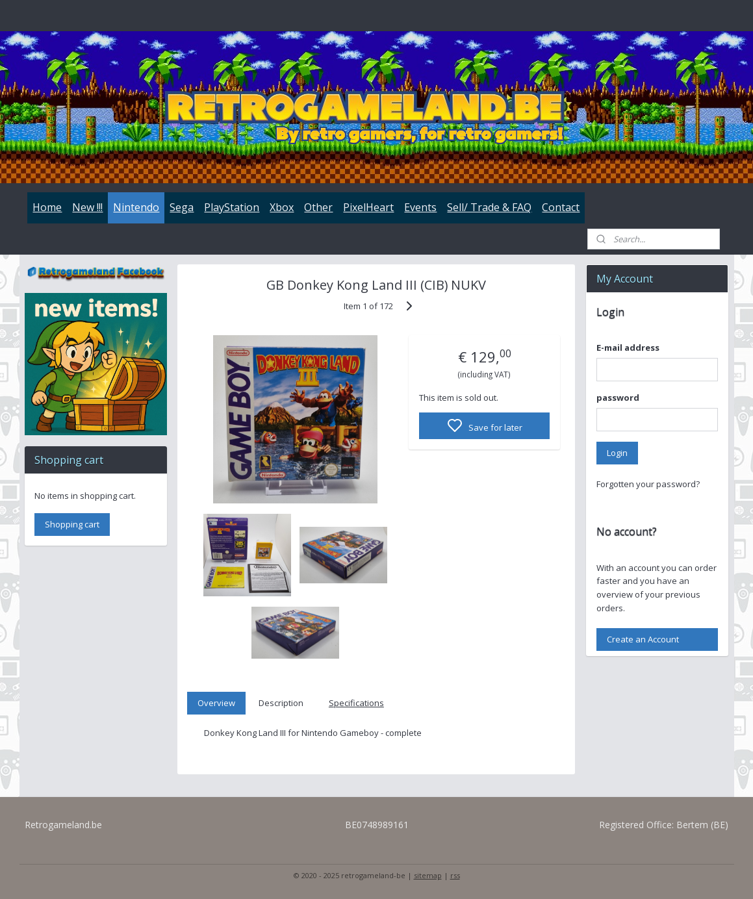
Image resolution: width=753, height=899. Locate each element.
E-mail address (627, 347)
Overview (216, 703)
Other (318, 207)
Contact (561, 207)
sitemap (428, 875)
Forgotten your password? (648, 484)
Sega (182, 207)
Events (420, 207)
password (617, 397)
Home (47, 207)
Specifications (356, 703)
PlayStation (231, 207)
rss (455, 875)
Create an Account (643, 639)
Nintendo (136, 207)
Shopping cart (72, 524)
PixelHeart (368, 207)
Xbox (282, 207)
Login (617, 453)
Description (281, 703)
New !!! (87, 207)
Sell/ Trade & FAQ (489, 207)
